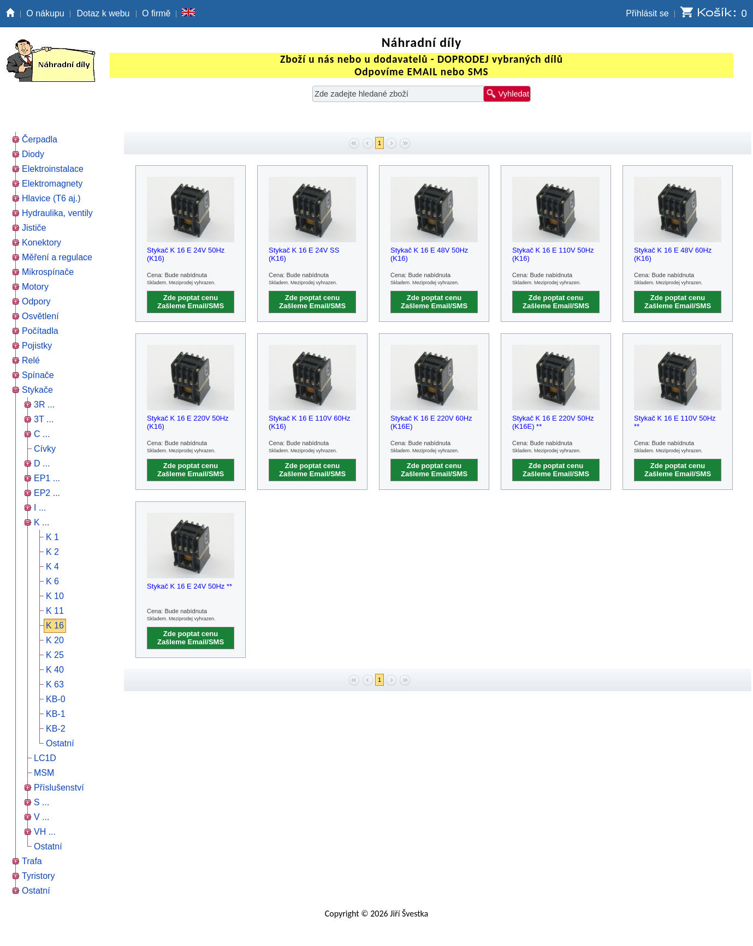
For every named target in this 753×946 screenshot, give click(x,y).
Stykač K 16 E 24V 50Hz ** (189, 586)
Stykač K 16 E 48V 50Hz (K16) (429, 254)
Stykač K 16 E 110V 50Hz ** (675, 422)
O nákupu (45, 13)
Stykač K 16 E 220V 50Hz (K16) (188, 422)
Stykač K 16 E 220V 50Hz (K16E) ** (553, 422)
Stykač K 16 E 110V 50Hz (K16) (553, 254)
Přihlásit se (647, 13)
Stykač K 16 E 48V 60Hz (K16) (673, 254)
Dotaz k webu (103, 13)
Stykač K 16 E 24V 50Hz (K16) (185, 254)
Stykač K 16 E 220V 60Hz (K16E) (431, 422)
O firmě (156, 13)
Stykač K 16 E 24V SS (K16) (304, 254)
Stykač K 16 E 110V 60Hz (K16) (310, 422)
